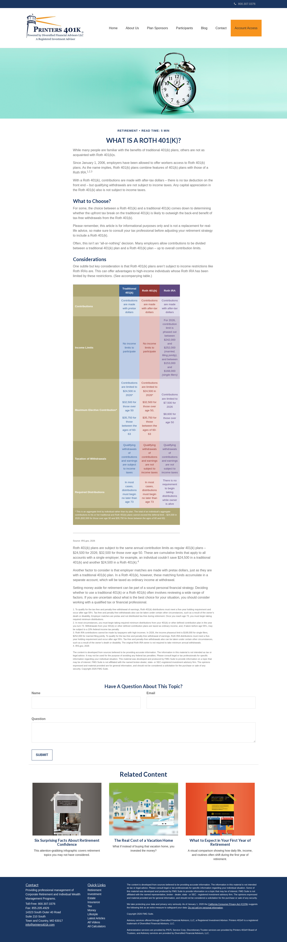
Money (92, 910)
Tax (90, 906)
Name (36, 693)
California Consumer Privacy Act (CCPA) (228, 904)
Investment (94, 894)
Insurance (94, 902)
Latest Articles (96, 918)
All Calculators (96, 926)
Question (39, 719)
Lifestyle (93, 914)
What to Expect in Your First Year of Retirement (220, 842)
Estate (92, 898)
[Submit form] (42, 755)
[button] (132, 28)
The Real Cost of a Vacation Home (143, 840)
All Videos (94, 922)
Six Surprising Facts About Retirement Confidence (66, 842)
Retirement (94, 890)
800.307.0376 (245, 3)
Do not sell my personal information (205, 907)
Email (151, 693)
